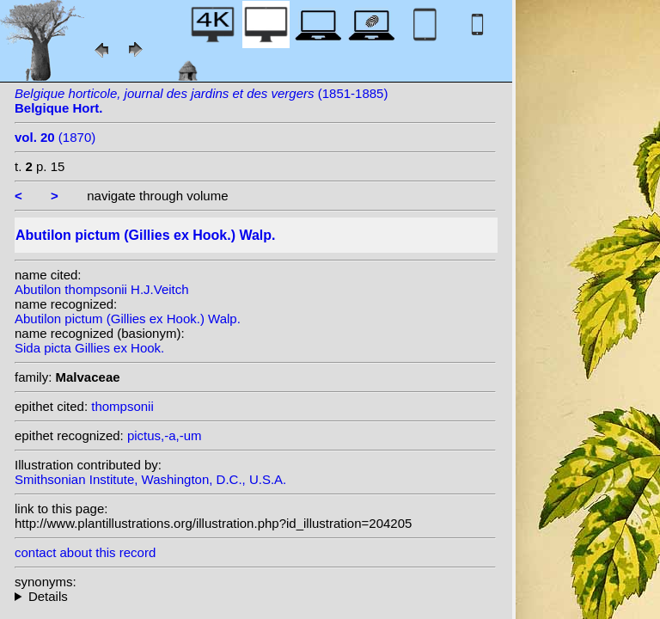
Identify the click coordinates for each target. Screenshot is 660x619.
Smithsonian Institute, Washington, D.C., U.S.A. (150, 479)
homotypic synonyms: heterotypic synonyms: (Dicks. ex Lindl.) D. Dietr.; (255, 596)
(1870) (55, 137)
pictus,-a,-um (164, 435)
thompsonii (122, 406)
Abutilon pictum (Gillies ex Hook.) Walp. (128, 318)
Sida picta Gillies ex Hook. (89, 347)
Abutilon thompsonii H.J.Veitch (102, 289)
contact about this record (85, 552)
